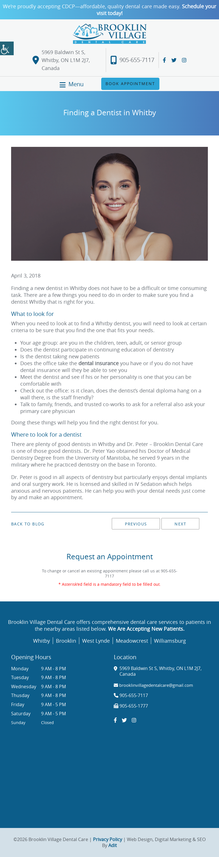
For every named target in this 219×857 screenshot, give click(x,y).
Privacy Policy (107, 839)
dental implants (188, 477)
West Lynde (96, 640)
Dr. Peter (21, 477)
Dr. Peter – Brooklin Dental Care (165, 444)
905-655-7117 (132, 60)
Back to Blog (27, 524)
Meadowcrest (132, 640)
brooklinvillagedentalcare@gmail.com (153, 685)
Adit (112, 845)
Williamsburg (170, 640)
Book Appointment (130, 83)
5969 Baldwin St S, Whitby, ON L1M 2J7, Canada (61, 60)
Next (180, 524)
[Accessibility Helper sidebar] (7, 48)
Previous (136, 524)
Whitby (41, 640)
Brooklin (66, 640)
